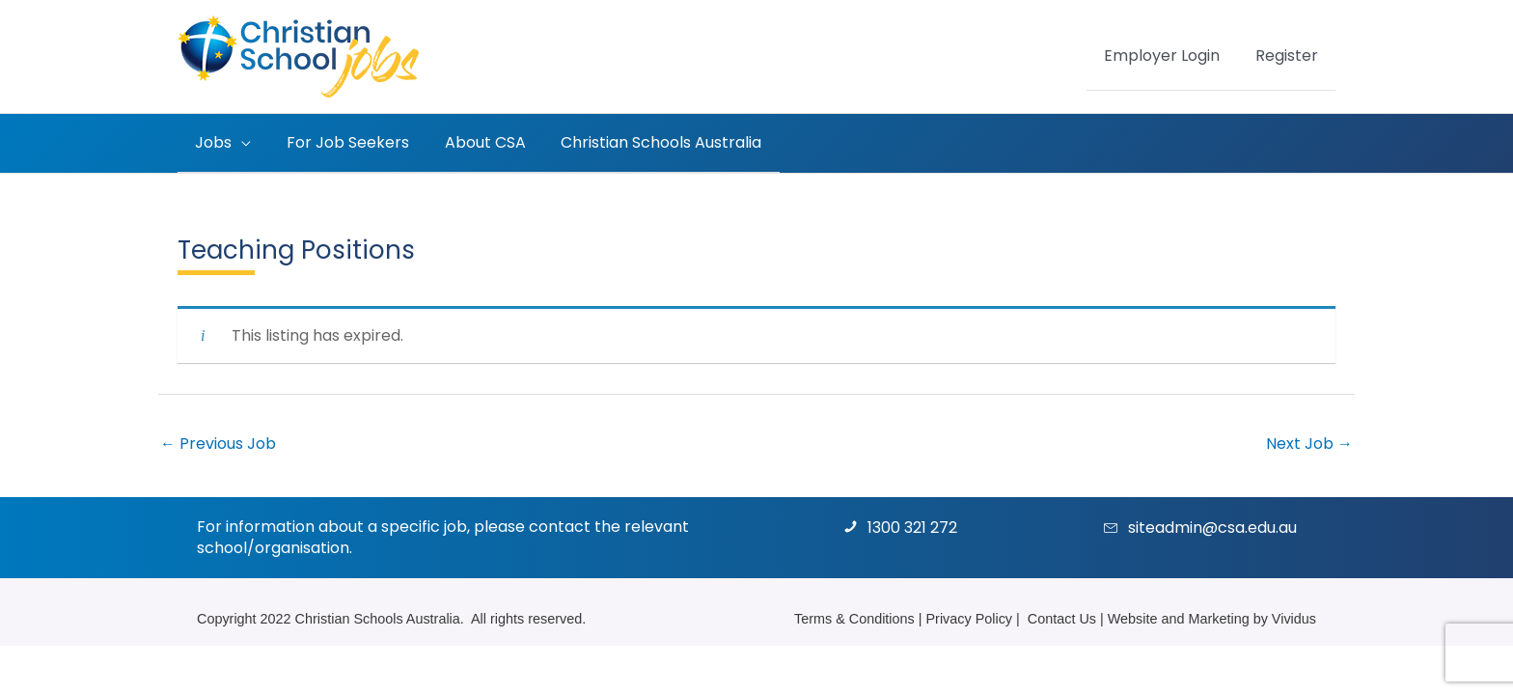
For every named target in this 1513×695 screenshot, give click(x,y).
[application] (239, 143)
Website (1133, 618)
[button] (221, 143)
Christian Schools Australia (377, 618)
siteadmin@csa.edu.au (1212, 526)
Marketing (1218, 618)
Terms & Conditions (854, 618)
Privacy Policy (969, 618)
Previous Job (218, 442)
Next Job (1309, 442)
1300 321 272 (912, 526)
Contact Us (1062, 618)
